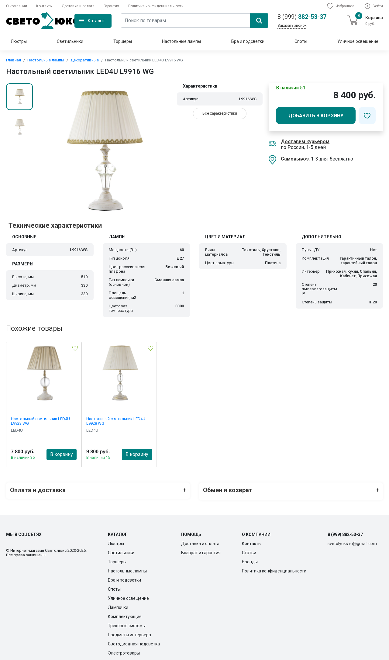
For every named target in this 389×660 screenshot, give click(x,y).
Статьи (249, 550)
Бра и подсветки (247, 41)
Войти (373, 6)
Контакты (44, 6)
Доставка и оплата (78, 6)
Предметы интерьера (129, 632)
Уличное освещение (357, 41)
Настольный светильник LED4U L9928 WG (115, 421)
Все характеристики (219, 113)
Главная (13, 60)
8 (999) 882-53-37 (345, 532)
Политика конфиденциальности (156, 6)
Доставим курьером (305, 141)
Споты (300, 41)
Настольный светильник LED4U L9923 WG (40, 421)
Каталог (96, 20)
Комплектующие (125, 614)
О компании (16, 6)
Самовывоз (295, 159)
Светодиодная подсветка (134, 641)
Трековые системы (127, 623)
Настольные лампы (181, 41)
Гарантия (111, 6)
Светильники (70, 41)
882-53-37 (301, 16)
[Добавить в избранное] (367, 115)
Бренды (250, 559)
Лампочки (118, 605)
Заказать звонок (291, 25)
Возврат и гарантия (201, 550)
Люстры (19, 41)
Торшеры (122, 41)
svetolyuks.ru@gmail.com (352, 541)
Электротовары (124, 650)
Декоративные (85, 60)
